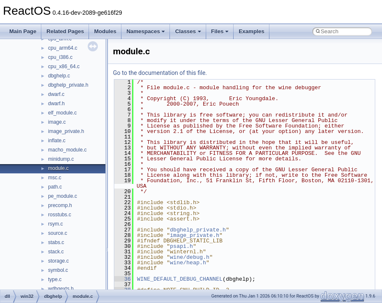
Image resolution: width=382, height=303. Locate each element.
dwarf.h (56, 103)
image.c (57, 122)
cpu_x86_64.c (64, 66)
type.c (55, 279)
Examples (251, 31)
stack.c (56, 252)
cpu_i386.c (60, 57)
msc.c (54, 178)
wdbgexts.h (61, 289)
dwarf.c (56, 94)
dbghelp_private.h (68, 85)
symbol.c (58, 270)
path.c (55, 187)
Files (220, 31)
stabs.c (56, 242)
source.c (57, 233)
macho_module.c (67, 150)
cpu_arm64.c (62, 48)
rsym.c (55, 224)
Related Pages (65, 31)
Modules (105, 31)
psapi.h (181, 246)
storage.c (58, 261)
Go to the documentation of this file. (160, 72)
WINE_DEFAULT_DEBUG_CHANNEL (180, 279)
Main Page (22, 31)
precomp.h (60, 205)
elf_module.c (62, 113)
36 (122, 279)
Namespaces (145, 31)
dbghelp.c (59, 76)
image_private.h (66, 131)
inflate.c (56, 141)
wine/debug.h (190, 257)
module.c (58, 168)
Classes (188, 31)
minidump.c (61, 159)
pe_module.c (62, 196)
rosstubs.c (59, 215)
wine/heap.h (188, 262)
